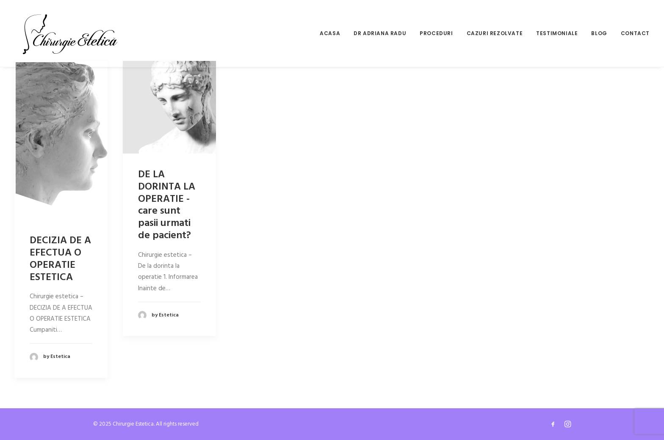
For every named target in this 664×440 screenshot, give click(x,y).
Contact (635, 33)
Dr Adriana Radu (380, 33)
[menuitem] (333, 33)
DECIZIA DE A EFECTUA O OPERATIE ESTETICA (60, 259)
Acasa (330, 33)
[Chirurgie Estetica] (70, 33)
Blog (599, 33)
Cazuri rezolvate (495, 33)
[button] (61, 140)
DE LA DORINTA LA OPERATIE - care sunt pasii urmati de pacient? (166, 205)
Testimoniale (557, 33)
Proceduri (436, 33)
